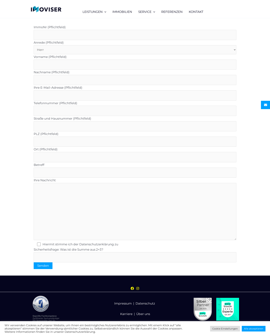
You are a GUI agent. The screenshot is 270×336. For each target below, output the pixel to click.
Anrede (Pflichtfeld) (135, 47)
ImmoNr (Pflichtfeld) (135, 32)
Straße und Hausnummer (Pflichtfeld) (135, 124)
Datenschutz (145, 303)
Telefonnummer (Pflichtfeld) (135, 108)
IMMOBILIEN (122, 12)
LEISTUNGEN (94, 11)
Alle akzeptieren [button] (253, 328)
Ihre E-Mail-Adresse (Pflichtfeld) (135, 93)
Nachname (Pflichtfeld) (135, 77)
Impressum (123, 303)
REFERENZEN (172, 12)
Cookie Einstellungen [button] (225, 328)
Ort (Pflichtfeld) (135, 154)
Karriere (126, 314)
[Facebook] (132, 288)
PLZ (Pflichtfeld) (135, 139)
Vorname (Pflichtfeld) (135, 62)
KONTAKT (196, 12)
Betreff (135, 170)
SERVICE (146, 11)
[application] (104, 11)
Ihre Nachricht (135, 210)
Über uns (143, 314)
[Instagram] (137, 288)
